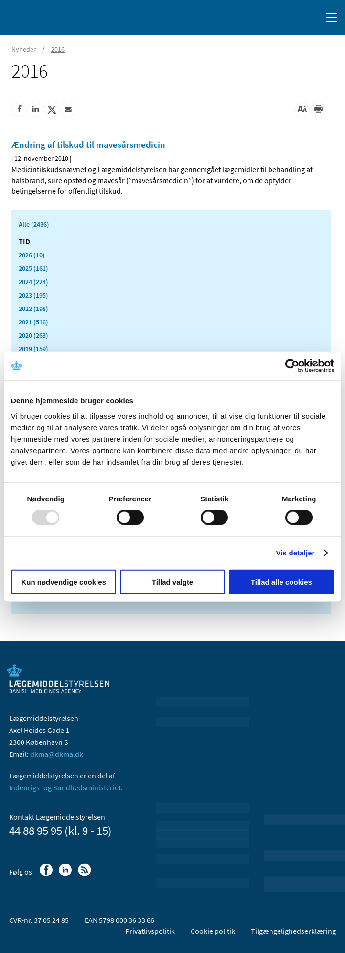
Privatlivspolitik (150, 931)
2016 (58, 49)
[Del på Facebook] (19, 109)
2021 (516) (33, 322)
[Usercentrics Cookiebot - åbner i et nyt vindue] (292, 366)
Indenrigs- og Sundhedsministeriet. (66, 787)
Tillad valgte (172, 581)
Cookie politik (213, 931)
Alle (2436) (34, 224)
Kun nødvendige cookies (63, 581)
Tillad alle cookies (281, 581)
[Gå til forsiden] (48, 17)
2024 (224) (33, 281)
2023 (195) (33, 295)
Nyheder (23, 49)
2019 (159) (33, 348)
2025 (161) (33, 268)
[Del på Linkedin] (35, 109)
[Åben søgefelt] (312, 17)
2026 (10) (32, 255)
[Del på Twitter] (51, 109)
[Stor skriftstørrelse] (302, 109)
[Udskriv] (318, 109)
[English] (290, 17)
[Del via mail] (67, 109)
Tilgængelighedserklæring (293, 931)
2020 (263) (33, 335)
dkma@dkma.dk (56, 754)
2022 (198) (33, 308)
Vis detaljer (295, 553)
